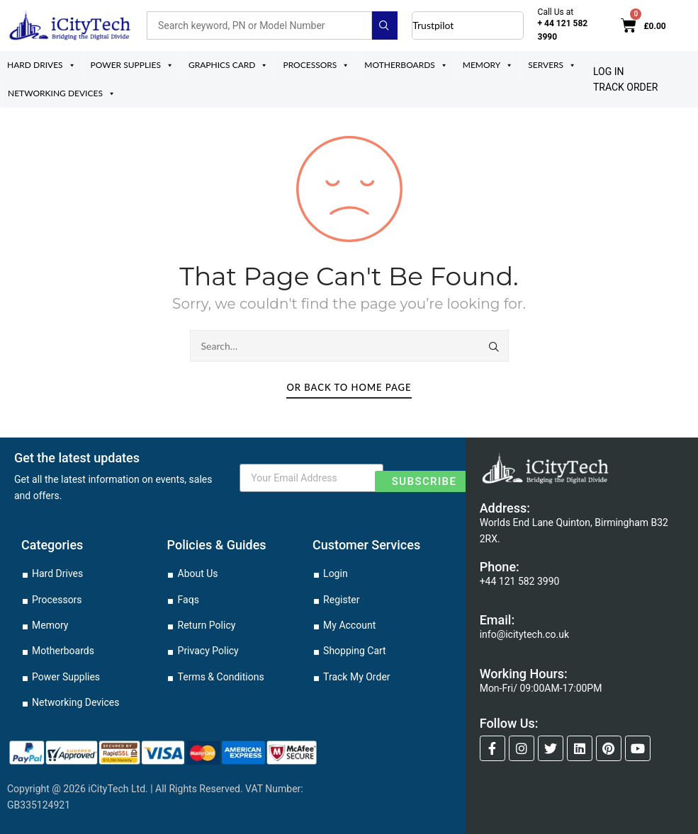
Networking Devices (62, 93)
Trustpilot (433, 25)
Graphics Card (228, 65)
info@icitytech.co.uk (524, 634)
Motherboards (405, 65)
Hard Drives (41, 65)
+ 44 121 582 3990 (563, 30)
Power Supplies (132, 65)
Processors (316, 65)
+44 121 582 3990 (520, 581)
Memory (488, 65)
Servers (552, 65)
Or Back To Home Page (348, 387)
